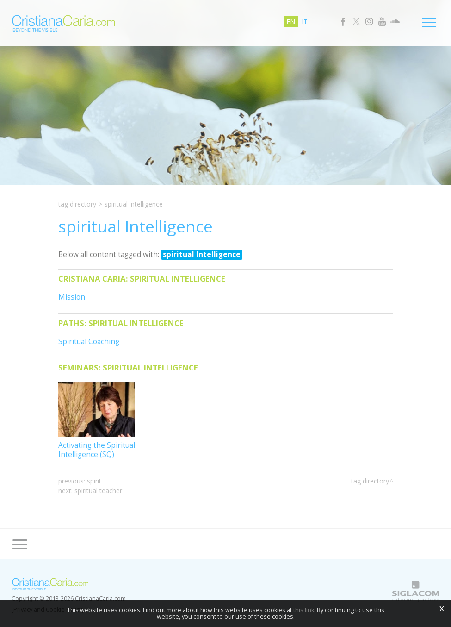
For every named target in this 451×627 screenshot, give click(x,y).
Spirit (94, 481)
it (305, 21)
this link (303, 610)
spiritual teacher (98, 490)
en (290, 21)
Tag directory (77, 204)
